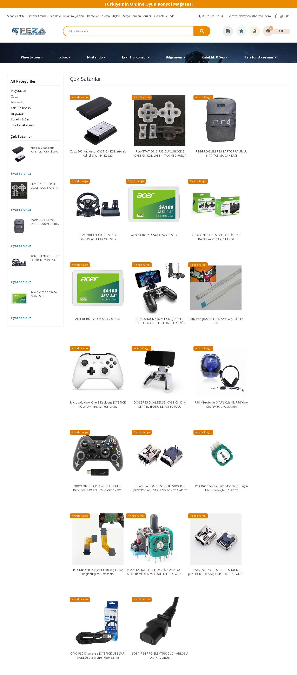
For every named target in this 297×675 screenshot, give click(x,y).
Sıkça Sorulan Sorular (137, 16)
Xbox (14, 96)
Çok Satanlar (21, 137)
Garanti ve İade (164, 16)
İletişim (224, 583)
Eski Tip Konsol (21, 108)
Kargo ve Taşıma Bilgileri (103, 16)
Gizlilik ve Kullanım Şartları (67, 16)
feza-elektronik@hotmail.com (249, 16)
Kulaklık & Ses (20, 119)
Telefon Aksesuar (22, 125)
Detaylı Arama (37, 16)
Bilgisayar (17, 114)
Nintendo (17, 102)
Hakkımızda (227, 588)
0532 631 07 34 (211, 16)
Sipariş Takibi (16, 16)
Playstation (18, 91)
